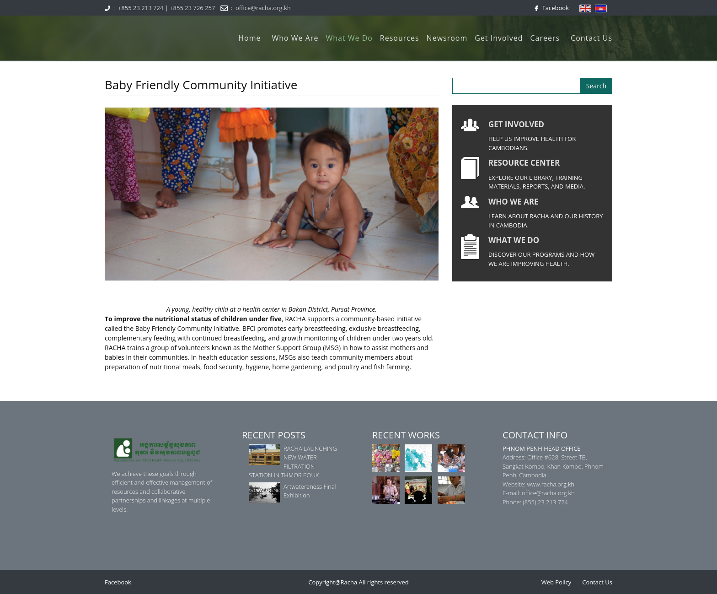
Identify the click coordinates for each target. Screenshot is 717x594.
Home (249, 38)
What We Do (349, 38)
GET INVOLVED (516, 124)
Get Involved (499, 38)
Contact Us (591, 38)
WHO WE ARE (513, 201)
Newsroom (447, 38)
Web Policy (556, 582)
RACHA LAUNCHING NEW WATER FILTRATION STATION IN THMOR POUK (293, 462)
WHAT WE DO (513, 240)
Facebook (554, 8)
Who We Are (295, 38)
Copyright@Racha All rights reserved (358, 582)
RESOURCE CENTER (524, 162)
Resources (399, 38)
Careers (545, 38)
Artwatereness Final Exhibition (310, 491)
